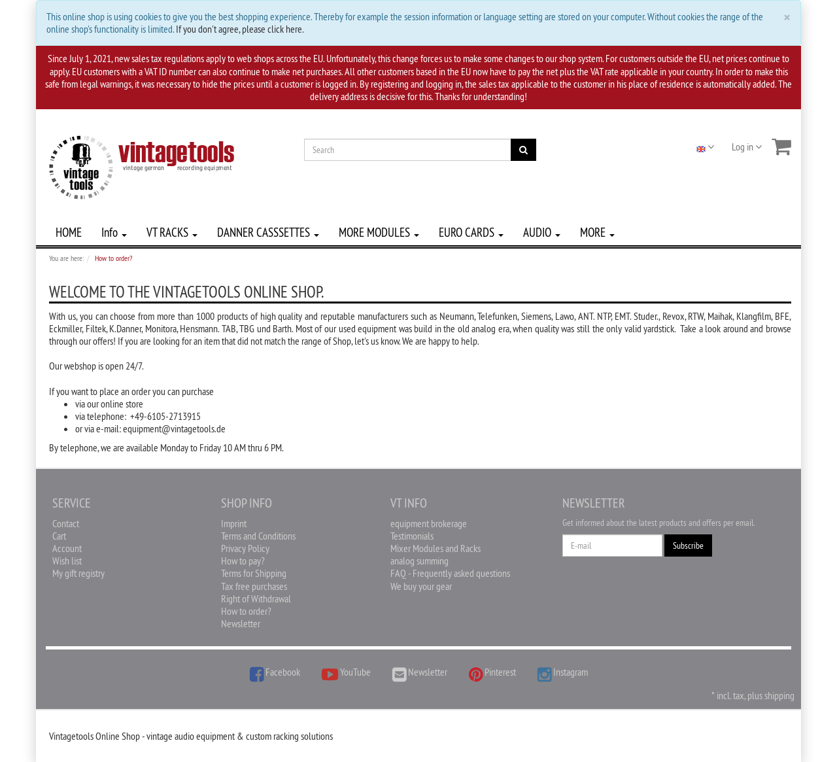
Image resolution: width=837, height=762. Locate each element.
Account (67, 548)
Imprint (234, 523)
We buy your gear (421, 586)
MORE (597, 232)
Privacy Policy (245, 548)
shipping (779, 695)
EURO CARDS (471, 232)
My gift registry (78, 573)
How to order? (246, 610)
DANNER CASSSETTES (268, 232)
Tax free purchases (254, 586)
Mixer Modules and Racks (435, 548)
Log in (747, 146)
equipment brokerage (428, 523)
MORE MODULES (379, 232)
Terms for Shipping (253, 573)
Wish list (67, 560)
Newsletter (240, 623)
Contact (65, 523)
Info (114, 232)
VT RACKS (171, 232)
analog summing (419, 560)
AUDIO (541, 232)
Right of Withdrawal (256, 598)
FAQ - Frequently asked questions (450, 573)
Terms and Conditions (258, 535)
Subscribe (688, 545)
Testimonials (412, 535)
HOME (69, 232)
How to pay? (243, 560)
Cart (59, 535)
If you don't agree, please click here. (240, 28)
